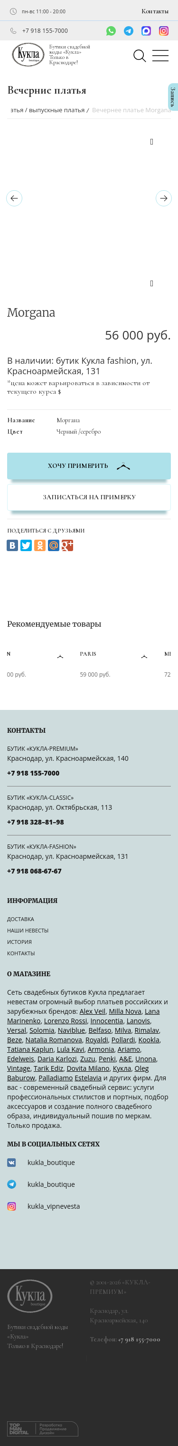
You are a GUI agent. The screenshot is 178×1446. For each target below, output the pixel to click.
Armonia (101, 1049)
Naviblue (71, 1030)
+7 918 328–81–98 (35, 821)
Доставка (20, 918)
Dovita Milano (87, 1068)
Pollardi (123, 1039)
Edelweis (20, 1058)
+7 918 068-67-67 (34, 870)
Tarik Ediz (48, 1068)
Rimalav (146, 1030)
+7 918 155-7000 (45, 31)
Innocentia (106, 1020)
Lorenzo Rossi (65, 1020)
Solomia (41, 1030)
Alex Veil (93, 1011)
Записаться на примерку (89, 497)
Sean (15, 653)
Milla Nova (125, 1011)
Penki (107, 1058)
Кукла (122, 1068)
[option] (152, 176)
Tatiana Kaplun (30, 1049)
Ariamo (129, 1049)
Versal (16, 1030)
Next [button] (151, 284)
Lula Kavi (70, 1049)
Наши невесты (27, 930)
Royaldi (96, 1039)
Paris (100, 653)
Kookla (149, 1039)
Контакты (155, 11)
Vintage (18, 1068)
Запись (173, 97)
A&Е (125, 1058)
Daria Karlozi (57, 1058)
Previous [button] (151, 143)
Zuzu (87, 1058)
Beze (14, 1039)
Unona (145, 1058)
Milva (123, 1030)
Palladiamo (55, 1077)
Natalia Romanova (54, 1039)
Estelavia (88, 1077)
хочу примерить (89, 466)
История (19, 941)
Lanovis (138, 1020)
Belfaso (99, 1030)
